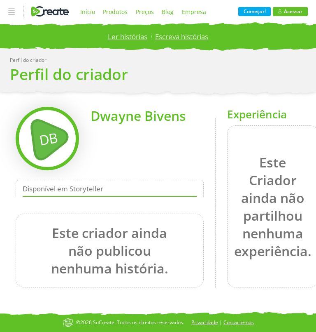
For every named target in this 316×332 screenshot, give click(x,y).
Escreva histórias (181, 36)
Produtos (115, 12)
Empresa (194, 12)
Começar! (255, 11)
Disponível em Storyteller (63, 188)
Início (87, 12)
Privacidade (204, 322)
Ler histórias (127, 36)
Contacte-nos (238, 322)
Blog (168, 12)
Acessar (290, 11)
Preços (145, 12)
